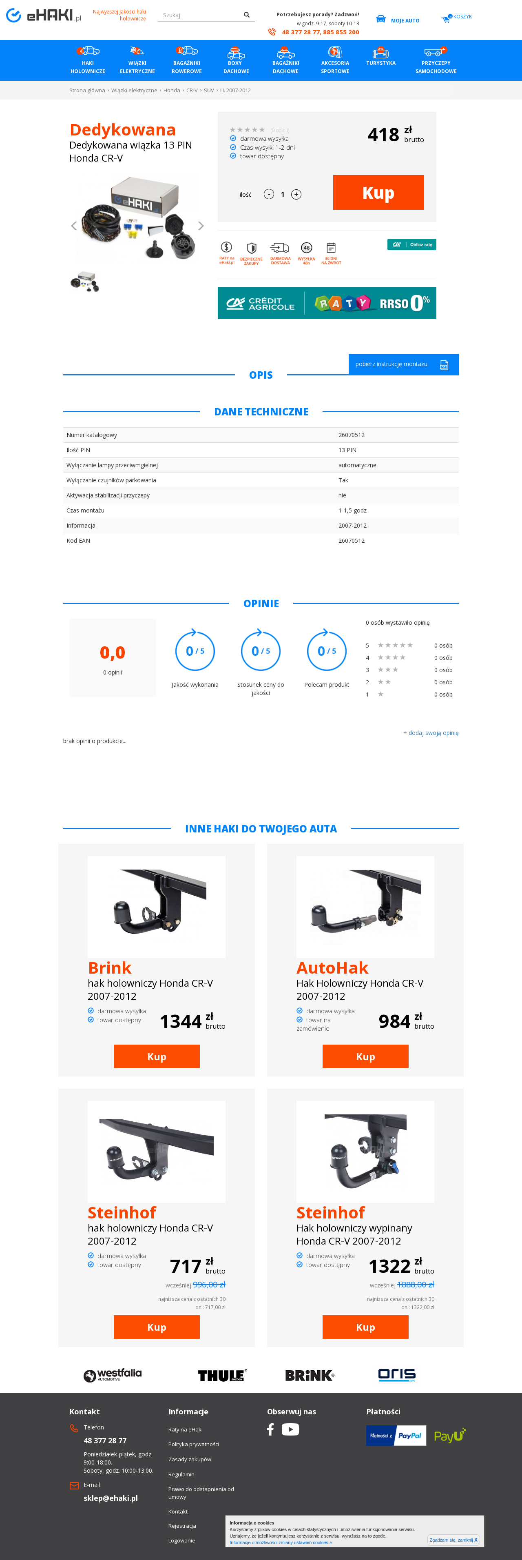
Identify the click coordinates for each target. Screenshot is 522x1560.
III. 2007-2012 (235, 90)
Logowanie (181, 1540)
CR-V (192, 90)
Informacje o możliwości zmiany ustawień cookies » (281, 1542)
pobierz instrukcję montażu (402, 365)
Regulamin (181, 1474)
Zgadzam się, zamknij (454, 1540)
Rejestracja (182, 1525)
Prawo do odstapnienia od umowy (201, 1492)
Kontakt (178, 1511)
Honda (172, 90)
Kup (378, 192)
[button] (74, 227)
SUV (209, 90)
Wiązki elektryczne (134, 90)
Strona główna (87, 90)
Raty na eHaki (185, 1429)
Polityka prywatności (193, 1444)
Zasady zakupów (189, 1459)
